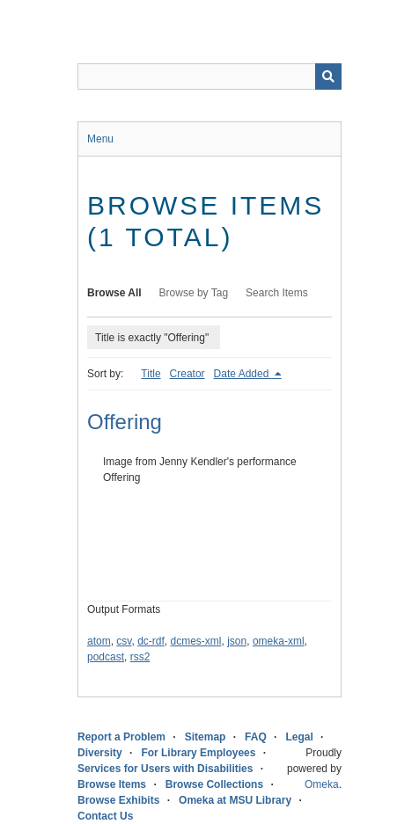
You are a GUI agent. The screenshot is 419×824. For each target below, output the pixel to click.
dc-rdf (151, 641)
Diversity (99, 753)
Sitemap (205, 737)
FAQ (256, 737)
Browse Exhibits (118, 800)
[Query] (209, 76)
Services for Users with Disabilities (165, 768)
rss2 (140, 657)
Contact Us (105, 816)
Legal (298, 737)
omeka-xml (279, 641)
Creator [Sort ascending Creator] (187, 374)
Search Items (277, 293)
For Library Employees (198, 753)
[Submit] (328, 76)
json (236, 641)
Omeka (322, 784)
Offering (124, 422)
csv (123, 641)
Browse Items (111, 784)
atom (99, 641)
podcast (105, 657)
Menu (100, 139)
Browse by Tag (194, 293)
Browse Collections (214, 784)
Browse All (114, 293)
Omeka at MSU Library (235, 800)
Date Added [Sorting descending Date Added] (243, 374)
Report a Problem (121, 737)
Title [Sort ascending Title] (150, 374)
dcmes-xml (196, 641)
